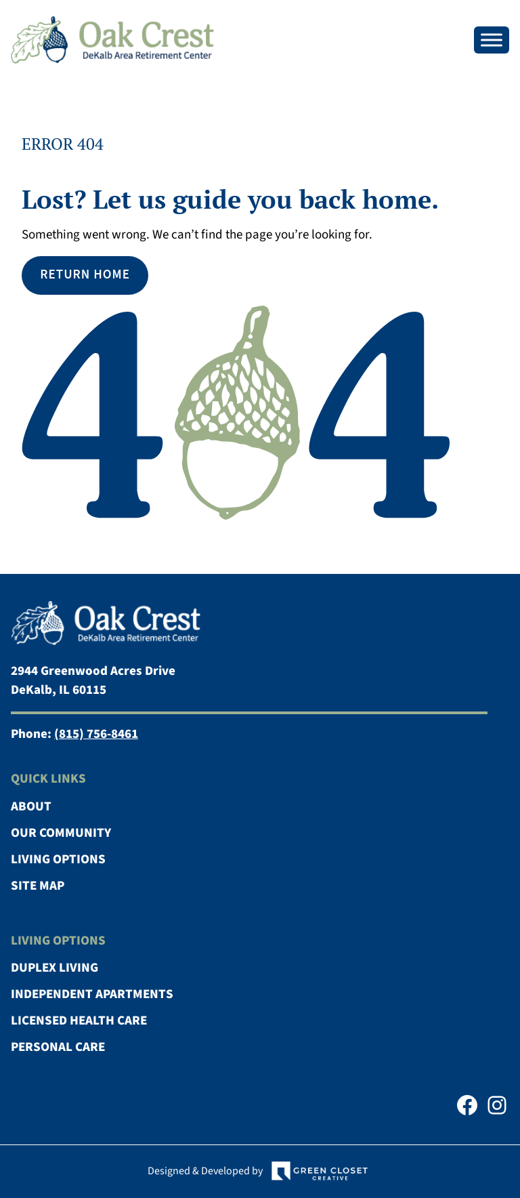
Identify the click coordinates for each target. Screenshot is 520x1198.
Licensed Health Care (79, 1020)
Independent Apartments (92, 994)
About (31, 806)
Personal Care (58, 1047)
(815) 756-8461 (96, 734)
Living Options (58, 859)
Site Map (37, 886)
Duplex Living (54, 968)
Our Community (61, 833)
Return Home (85, 275)
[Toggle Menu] (491, 39)
